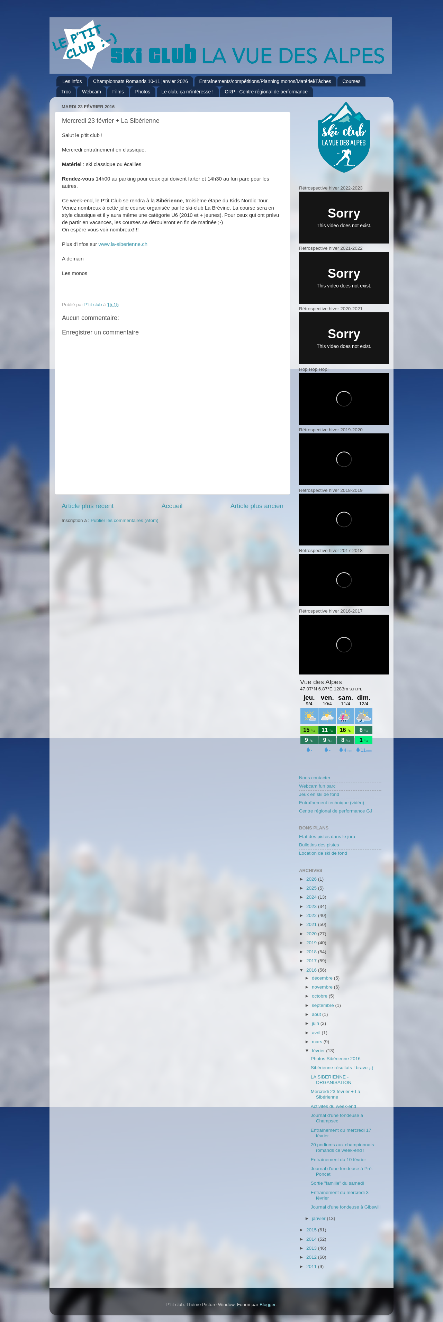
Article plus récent (88, 505)
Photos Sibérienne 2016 (336, 1058)
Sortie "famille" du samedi (337, 1183)
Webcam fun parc (317, 786)
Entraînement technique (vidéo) (331, 802)
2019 (312, 942)
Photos (142, 91)
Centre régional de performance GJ (335, 811)
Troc (66, 91)
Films (118, 91)
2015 (312, 1229)
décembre (323, 978)
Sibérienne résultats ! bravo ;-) (342, 1067)
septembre (323, 1005)
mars (318, 1041)
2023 (312, 906)
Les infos (72, 81)
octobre (320, 996)
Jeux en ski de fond (319, 794)
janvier (319, 1218)
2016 (312, 970)
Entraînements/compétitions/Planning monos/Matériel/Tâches (265, 81)
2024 (312, 897)
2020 (312, 933)
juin (316, 1023)
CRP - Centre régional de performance (266, 91)
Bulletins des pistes (319, 844)
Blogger (267, 1304)
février (319, 1050)
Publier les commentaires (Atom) (125, 520)
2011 (312, 1266)
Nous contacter (315, 777)
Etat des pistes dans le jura (327, 836)
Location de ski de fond (323, 853)
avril (317, 1032)
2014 (312, 1239)
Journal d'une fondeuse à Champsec (337, 1118)
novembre (323, 987)
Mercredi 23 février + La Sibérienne (335, 1094)
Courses (351, 81)
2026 (312, 879)
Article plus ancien (256, 505)
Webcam (91, 91)
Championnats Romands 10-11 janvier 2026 (140, 81)
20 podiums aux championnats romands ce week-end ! (342, 1147)
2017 (312, 960)
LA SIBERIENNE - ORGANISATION (331, 1079)
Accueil (171, 505)
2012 (312, 1257)
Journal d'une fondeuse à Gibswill (345, 1207)
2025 (312, 888)
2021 (312, 924)
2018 (312, 951)
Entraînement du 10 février (338, 1159)
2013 (312, 1248)
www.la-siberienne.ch (122, 244)
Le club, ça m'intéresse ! (188, 91)
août (317, 1014)
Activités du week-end (333, 1106)
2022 (312, 915)
